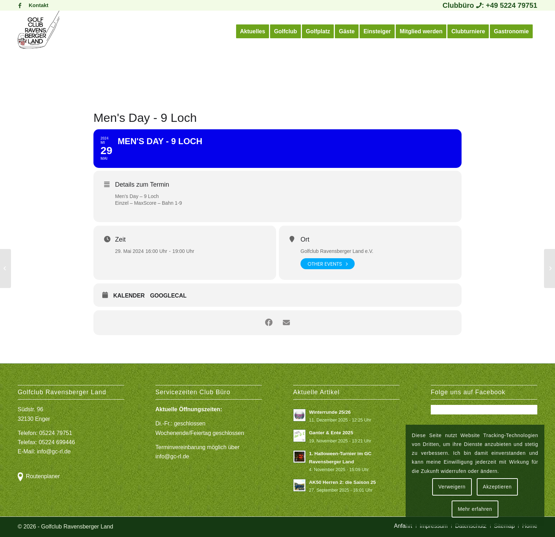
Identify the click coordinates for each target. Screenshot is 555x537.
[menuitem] (36, 5)
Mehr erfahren (475, 509)
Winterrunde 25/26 (330, 412)
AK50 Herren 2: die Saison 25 (342, 482)
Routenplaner (43, 476)
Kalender (129, 296)
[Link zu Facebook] (20, 5)
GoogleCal (168, 296)
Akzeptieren (497, 487)
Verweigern (451, 487)
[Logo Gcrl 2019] (38, 31)
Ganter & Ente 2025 (331, 432)
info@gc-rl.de (53, 451)
